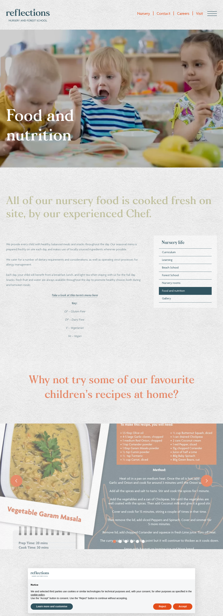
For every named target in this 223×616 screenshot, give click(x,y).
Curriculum (169, 268)
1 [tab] (114, 550)
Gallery (166, 315)
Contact (163, 14)
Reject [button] (162, 606)
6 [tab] (143, 550)
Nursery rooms (171, 299)
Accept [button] (183, 606)
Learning (167, 276)
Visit (199, 14)
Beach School (170, 284)
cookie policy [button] (38, 594)
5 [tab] (137, 550)
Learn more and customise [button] (51, 606)
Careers (183, 14)
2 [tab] (120, 550)
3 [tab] (126, 550)
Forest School (170, 292)
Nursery (143, 14)
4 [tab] (131, 550)
